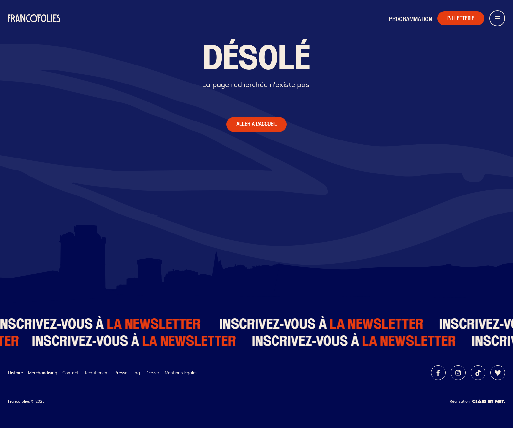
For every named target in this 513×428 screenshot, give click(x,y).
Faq (136, 372)
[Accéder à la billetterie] (460, 18)
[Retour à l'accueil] (34, 18)
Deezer (152, 372)
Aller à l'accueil (256, 124)
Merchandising (42, 372)
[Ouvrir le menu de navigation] (497, 18)
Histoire (15, 372)
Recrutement (96, 372)
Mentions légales (181, 372)
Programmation (410, 19)
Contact (70, 372)
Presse (120, 372)
